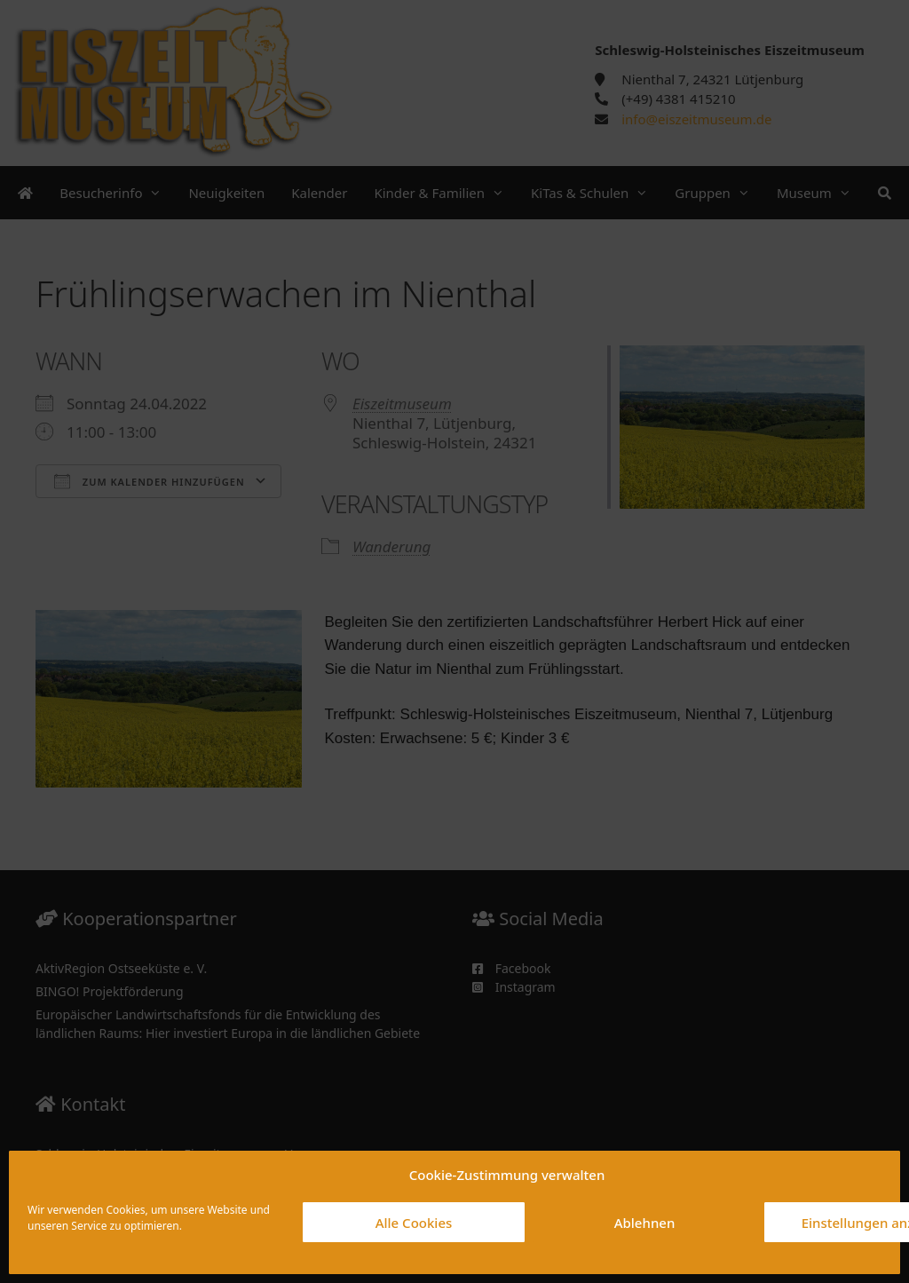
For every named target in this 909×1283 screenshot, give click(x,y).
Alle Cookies (414, 1223)
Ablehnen (645, 1223)
